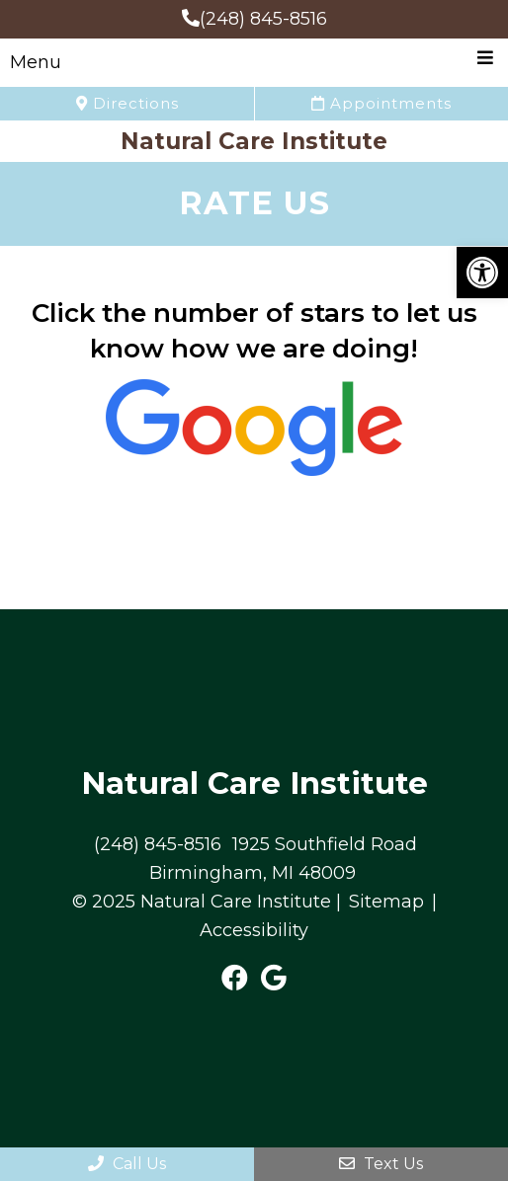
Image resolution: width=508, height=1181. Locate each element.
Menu (35, 62)
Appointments (381, 103)
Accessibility (254, 930)
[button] (482, 272)
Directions (127, 103)
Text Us (381, 1163)
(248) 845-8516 (254, 19)
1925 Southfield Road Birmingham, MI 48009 (283, 858)
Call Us (127, 1163)
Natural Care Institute (254, 141)
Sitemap (386, 901)
